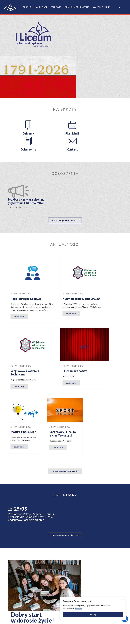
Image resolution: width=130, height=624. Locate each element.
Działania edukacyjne (77, 7)
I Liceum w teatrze (22, 292)
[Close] (122, 598)
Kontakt (98, 7)
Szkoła (27, 7)
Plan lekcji (50, 88)
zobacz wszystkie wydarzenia (65, 400)
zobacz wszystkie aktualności (65, 331)
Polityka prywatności (106, 620)
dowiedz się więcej (88, 466)
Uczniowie (55, 7)
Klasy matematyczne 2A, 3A (63, 220)
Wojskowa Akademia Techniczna (102, 220)
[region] (98, 607)
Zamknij (98, 614)
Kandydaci (41, 7)
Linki (107, 7)
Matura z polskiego (62, 292)
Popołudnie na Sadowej (18, 220)
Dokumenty (79, 88)
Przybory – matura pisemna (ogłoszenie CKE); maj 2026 (55, 130)
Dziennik (21, 88)
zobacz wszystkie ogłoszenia (65, 150)
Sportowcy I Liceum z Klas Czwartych (101, 293)
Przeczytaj (103, 608)
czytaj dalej (19, 246)
